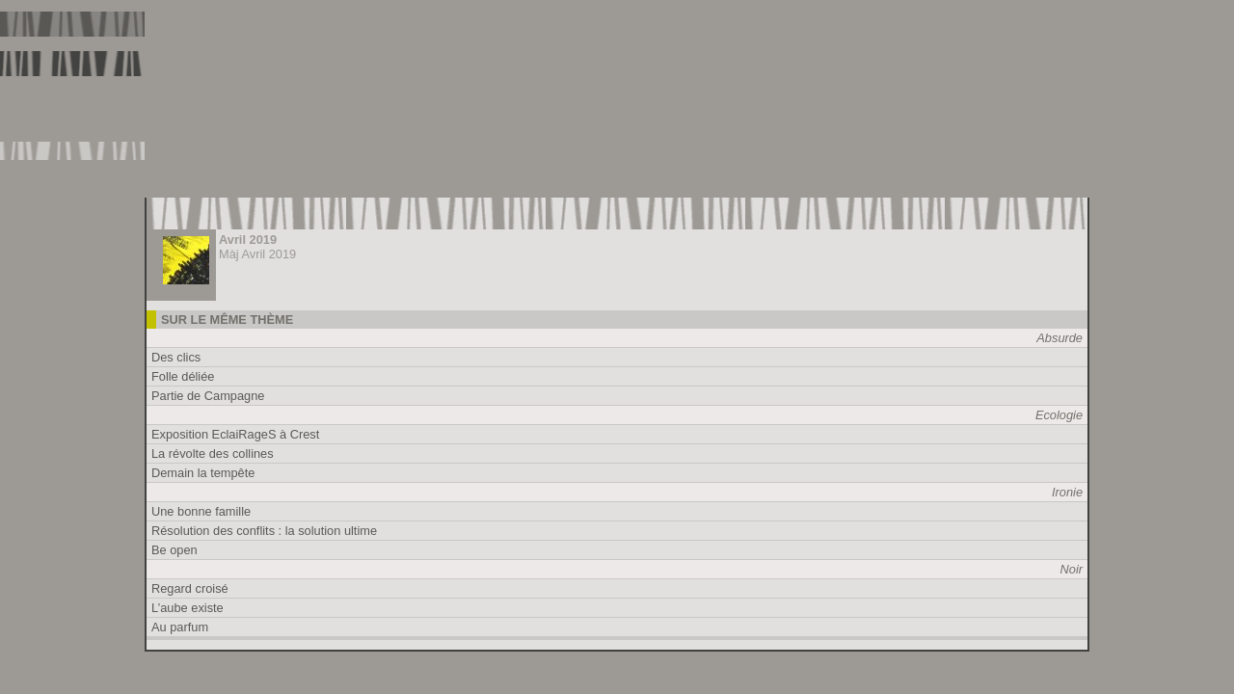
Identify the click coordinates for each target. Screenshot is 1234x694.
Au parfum (179, 627)
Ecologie (1059, 415)
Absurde (1059, 338)
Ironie (1067, 492)
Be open (174, 550)
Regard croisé (189, 588)
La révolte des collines (212, 453)
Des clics (176, 357)
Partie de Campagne (207, 395)
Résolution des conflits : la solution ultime (264, 530)
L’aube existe (187, 608)
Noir (1071, 569)
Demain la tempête (203, 473)
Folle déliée (182, 376)
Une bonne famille (201, 511)
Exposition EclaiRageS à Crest (235, 434)
